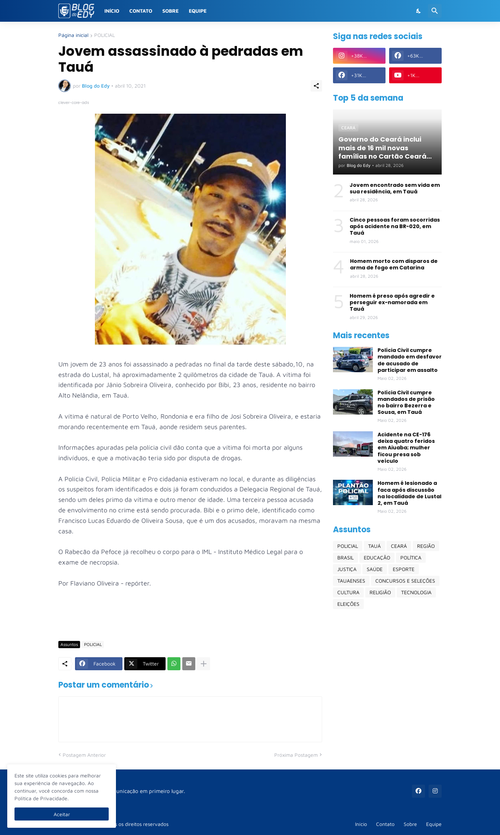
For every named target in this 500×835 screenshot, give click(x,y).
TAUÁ (374, 546)
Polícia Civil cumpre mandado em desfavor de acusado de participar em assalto (410, 360)
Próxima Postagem (296, 755)
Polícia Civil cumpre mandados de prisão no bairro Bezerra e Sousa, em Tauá (406, 402)
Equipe (198, 11)
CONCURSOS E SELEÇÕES (405, 581)
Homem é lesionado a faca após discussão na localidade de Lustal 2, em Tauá (409, 493)
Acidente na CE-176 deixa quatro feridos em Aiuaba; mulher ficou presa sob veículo (406, 447)
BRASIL (345, 557)
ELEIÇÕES (348, 604)
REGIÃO (426, 546)
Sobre (170, 11)
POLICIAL (104, 35)
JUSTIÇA (347, 569)
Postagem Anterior (84, 755)
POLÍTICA (410, 557)
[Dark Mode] (419, 11)
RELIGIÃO (380, 592)
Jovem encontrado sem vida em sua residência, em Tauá (395, 188)
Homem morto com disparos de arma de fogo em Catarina (394, 264)
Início (111, 11)
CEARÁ (399, 546)
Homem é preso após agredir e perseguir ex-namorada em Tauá (392, 302)
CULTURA (348, 592)
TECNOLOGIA (416, 592)
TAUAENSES (351, 581)
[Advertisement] (190, 613)
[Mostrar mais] (203, 663)
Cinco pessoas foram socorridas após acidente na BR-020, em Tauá (395, 226)
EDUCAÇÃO (377, 557)
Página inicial (73, 35)
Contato (140, 11)
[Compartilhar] (316, 86)
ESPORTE (403, 569)
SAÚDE (375, 569)
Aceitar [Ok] (62, 814)
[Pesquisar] (435, 11)
